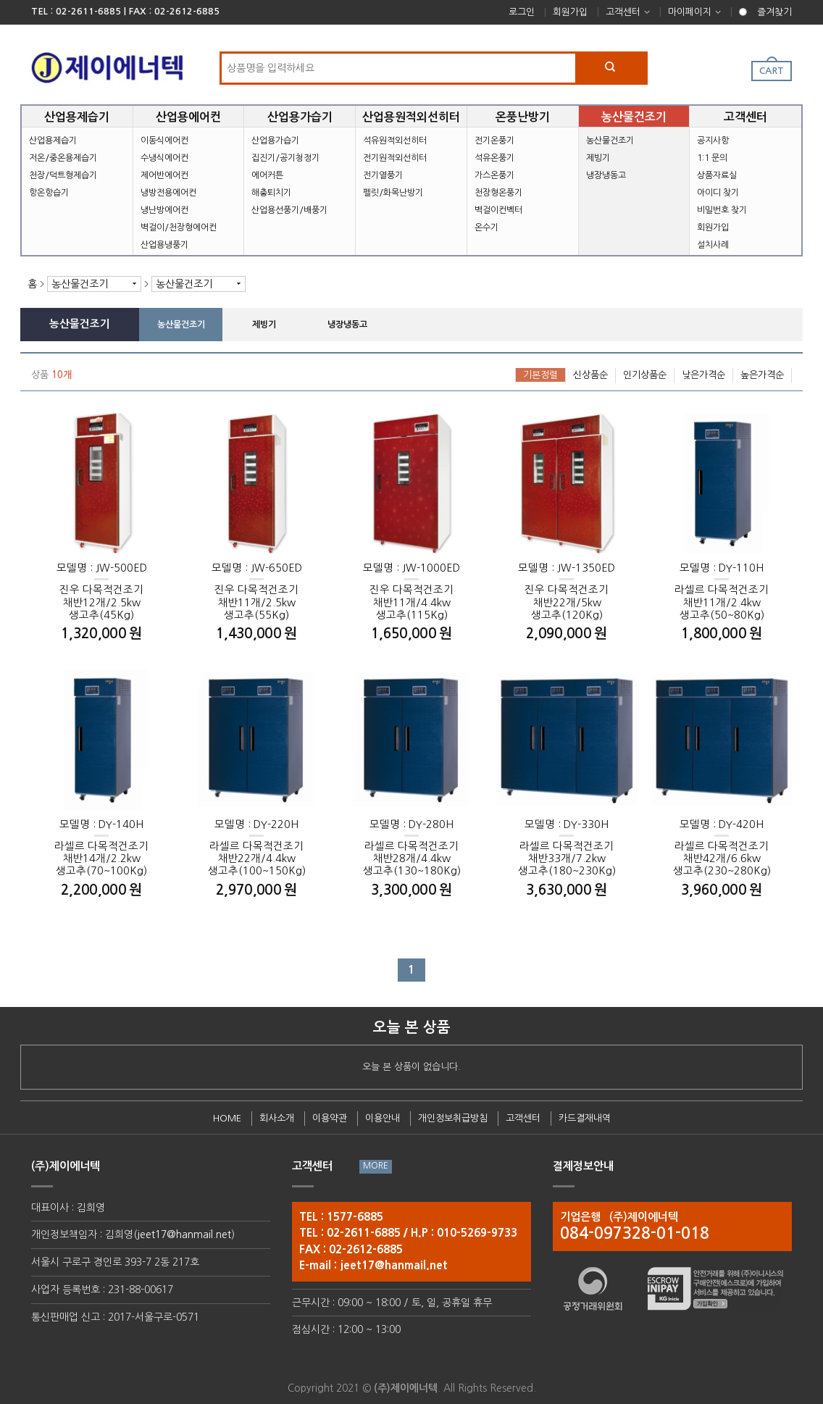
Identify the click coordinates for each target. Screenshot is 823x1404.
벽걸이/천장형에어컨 (179, 227)
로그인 (522, 12)
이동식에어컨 (164, 140)
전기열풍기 (383, 175)
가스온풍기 (494, 175)
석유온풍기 (494, 158)
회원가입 (570, 12)
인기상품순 (645, 375)
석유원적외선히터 (395, 140)
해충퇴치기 (271, 192)
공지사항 (713, 140)
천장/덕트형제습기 (63, 175)
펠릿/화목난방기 (393, 192)
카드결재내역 (585, 1118)
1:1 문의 (712, 158)
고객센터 (623, 12)
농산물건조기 (610, 140)
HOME (227, 1118)
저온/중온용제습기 (63, 158)
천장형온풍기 (498, 192)
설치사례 (713, 245)
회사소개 (276, 1118)
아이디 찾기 (718, 192)
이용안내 (382, 1118)
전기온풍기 (494, 140)
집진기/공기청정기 (285, 158)
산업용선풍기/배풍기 (289, 210)
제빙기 (598, 158)
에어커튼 (267, 175)
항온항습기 (49, 192)
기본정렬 (540, 375)
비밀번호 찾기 (722, 210)
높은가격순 (762, 375)
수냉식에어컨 (164, 158)
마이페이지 (689, 12)
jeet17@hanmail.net (184, 1234)
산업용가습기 (275, 140)
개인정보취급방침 (453, 1118)
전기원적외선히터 (395, 158)
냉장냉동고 (606, 175)
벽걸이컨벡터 (498, 210)
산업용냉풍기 (164, 245)
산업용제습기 (53, 140)
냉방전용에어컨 (168, 192)
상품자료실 (717, 175)
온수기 (486, 227)
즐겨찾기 (774, 12)
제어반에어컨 (164, 175)
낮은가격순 (703, 375)
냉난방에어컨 (164, 210)
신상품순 (590, 375)
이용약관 (329, 1118)
